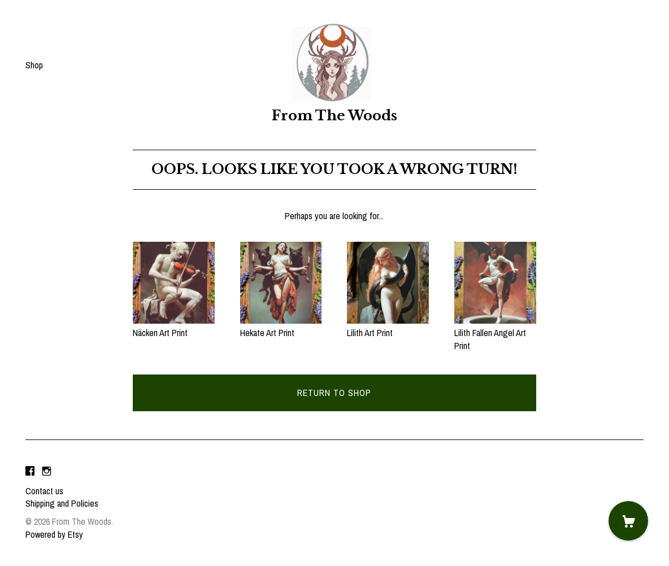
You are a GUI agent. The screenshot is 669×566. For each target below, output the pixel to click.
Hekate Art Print (281, 326)
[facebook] (29, 471)
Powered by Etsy (54, 534)
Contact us (44, 491)
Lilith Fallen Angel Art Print (495, 333)
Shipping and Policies (61, 503)
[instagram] (46, 471)
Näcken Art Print (174, 326)
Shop (34, 65)
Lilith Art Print (388, 326)
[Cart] (628, 521)
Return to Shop (334, 392)
